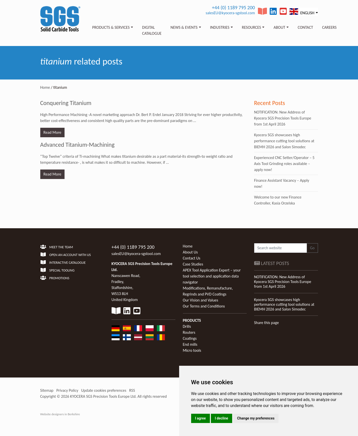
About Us (190, 252)
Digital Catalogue (151, 30)
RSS (132, 390)
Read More (53, 132)
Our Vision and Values (200, 300)
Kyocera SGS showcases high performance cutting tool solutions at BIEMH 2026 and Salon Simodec (284, 140)
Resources (251, 27)
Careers (329, 27)
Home (45, 87)
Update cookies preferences (103, 390)
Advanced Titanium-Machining (77, 144)
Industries (219, 27)
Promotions (54, 278)
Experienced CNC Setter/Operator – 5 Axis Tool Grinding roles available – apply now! (284, 163)
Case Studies (193, 264)
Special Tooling (57, 270)
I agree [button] (200, 418)
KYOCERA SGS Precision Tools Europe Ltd (103, 396)
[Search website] (280, 248)
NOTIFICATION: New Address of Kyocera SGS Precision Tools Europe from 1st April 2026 (282, 118)
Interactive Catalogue (63, 262)
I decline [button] (221, 418)
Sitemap (47, 390)
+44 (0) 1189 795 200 (233, 7)
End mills (190, 344)
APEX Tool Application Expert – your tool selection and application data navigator (212, 276)
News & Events (184, 27)
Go (312, 248)
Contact (305, 27)
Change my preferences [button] (255, 418)
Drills (187, 326)
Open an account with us (65, 255)
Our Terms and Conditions (204, 306)
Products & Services (111, 27)
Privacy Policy (67, 390)
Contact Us (191, 258)
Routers (189, 332)
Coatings (190, 338)
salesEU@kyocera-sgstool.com (230, 12)
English (301, 12)
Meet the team (56, 247)
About (279, 27)
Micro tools (192, 350)
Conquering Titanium (66, 102)
